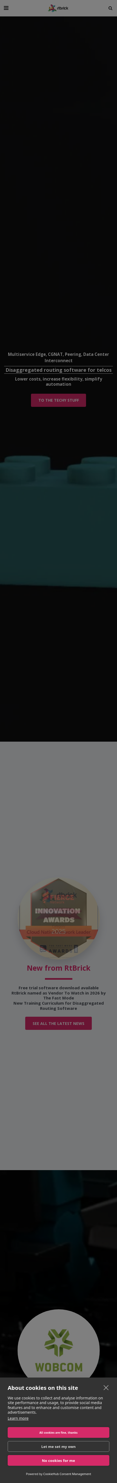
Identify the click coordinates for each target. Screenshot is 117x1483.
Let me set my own (58, 1446)
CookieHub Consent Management (67, 1474)
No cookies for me (58, 1460)
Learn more (18, 1418)
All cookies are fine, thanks (58, 1433)
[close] (106, 1387)
